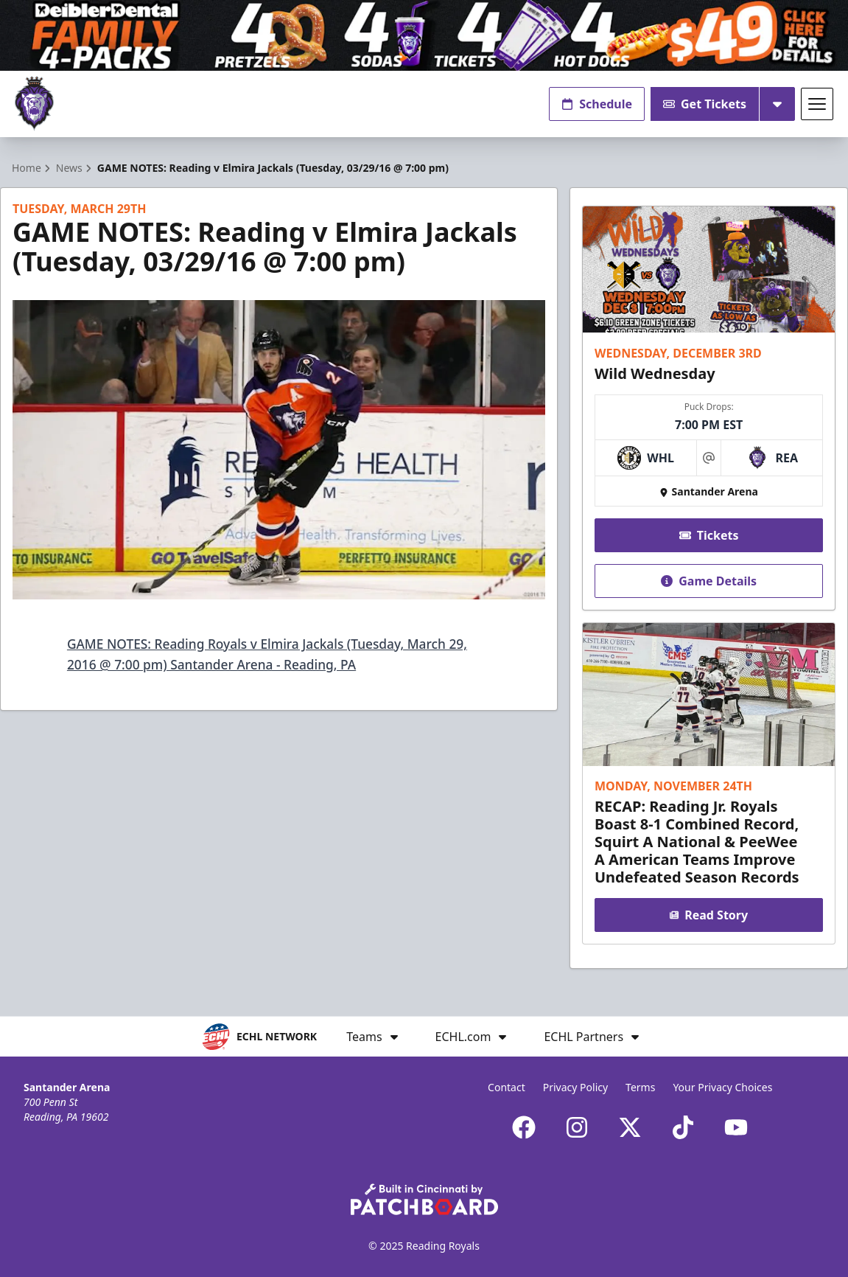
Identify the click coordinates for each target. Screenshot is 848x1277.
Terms (640, 1087)
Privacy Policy (575, 1087)
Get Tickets (704, 104)
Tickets (708, 535)
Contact (506, 1087)
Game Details (709, 581)
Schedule (596, 104)
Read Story (709, 915)
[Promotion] (424, 35)
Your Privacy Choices (722, 1087)
